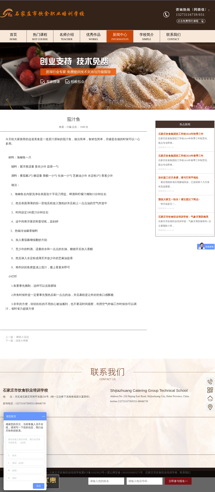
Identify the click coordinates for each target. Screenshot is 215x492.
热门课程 (40, 37)
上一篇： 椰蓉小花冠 (17, 337)
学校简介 (146, 37)
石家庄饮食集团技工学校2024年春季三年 (180, 155)
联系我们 (173, 37)
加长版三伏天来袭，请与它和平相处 (178, 177)
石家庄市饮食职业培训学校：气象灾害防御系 (183, 216)
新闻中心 (120, 37)
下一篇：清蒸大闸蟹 (17, 340)
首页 (13, 37)
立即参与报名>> (178, 481)
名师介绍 (66, 37)
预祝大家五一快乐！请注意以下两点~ (179, 199)
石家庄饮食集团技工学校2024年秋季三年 (180, 134)
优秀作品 (93, 37)
